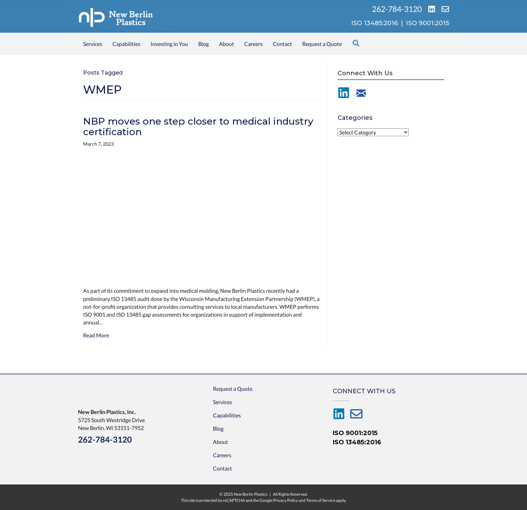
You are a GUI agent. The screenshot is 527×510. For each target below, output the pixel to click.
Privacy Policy (285, 500)
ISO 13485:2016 (357, 442)
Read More (96, 335)
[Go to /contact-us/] (361, 93)
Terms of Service (320, 500)
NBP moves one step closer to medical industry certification (198, 126)
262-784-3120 (397, 9)
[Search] (356, 43)
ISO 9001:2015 (355, 433)
